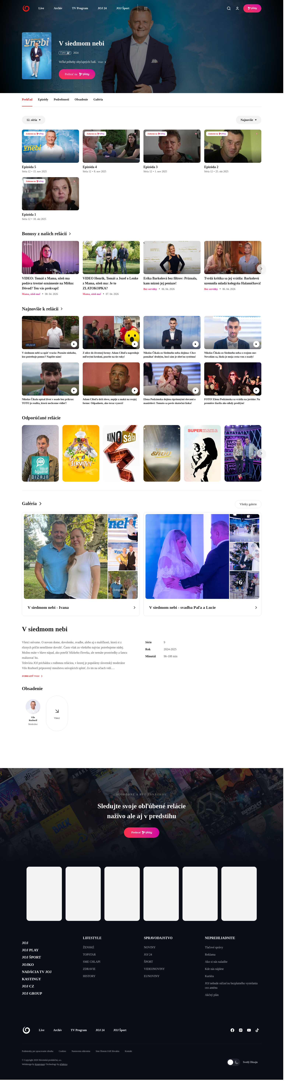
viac (103, 62)
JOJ (26, 943)
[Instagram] (240, 1041)
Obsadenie (81, 99)
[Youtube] (249, 1041)
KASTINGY (34, 987)
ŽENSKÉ (88, 947)
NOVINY (150, 947)
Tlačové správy (214, 947)
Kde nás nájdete (214, 968)
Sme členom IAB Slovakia (107, 1062)
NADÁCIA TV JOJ (41, 978)
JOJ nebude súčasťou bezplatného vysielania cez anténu (231, 985)
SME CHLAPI (91, 961)
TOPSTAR (89, 954)
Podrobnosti (61, 99)
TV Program (80, 8)
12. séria (34, 119)
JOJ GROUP (35, 1005)
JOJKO (29, 970)
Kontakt (128, 1062)
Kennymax (40, 1075)
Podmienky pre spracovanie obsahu (37, 1062)
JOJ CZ (30, 996)
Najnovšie (249, 119)
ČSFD (65, 52)
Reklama (210, 954)
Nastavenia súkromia (81, 1062)
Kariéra (209, 976)
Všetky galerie (248, 504)
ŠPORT (148, 961)
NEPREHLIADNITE (220, 938)
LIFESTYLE (92, 938)
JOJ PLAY (32, 952)
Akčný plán (212, 994)
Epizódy (43, 99)
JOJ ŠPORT (34, 961)
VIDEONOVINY (154, 968)
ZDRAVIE (89, 968)
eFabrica (63, 1075)
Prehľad (27, 99)
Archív (58, 8)
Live (41, 8)
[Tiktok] (257, 1041)
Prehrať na (77, 74)
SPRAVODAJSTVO (158, 938)
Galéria (98, 99)
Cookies (62, 1062)
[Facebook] (232, 1041)
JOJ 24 (102, 8)
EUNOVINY (151, 976)
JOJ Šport (122, 8)
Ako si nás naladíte (216, 961)
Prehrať (141, 833)
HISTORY (89, 976)
